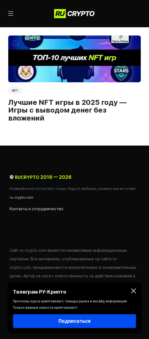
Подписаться (74, 321)
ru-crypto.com (21, 197)
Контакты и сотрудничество (36, 208)
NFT (15, 90)
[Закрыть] (133, 292)
